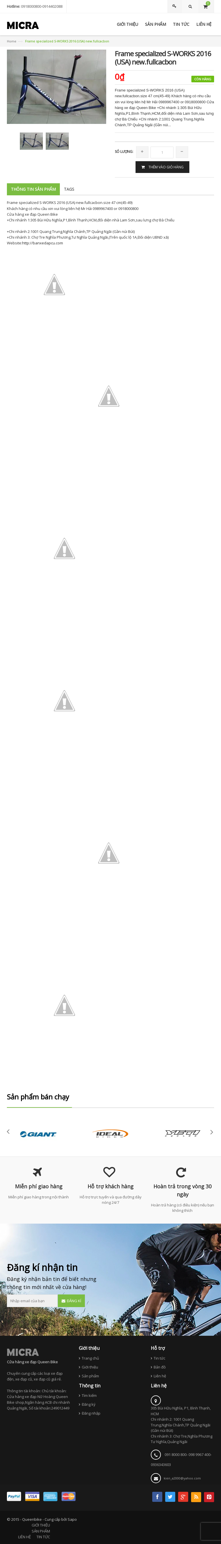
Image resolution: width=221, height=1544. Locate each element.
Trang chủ (90, 1358)
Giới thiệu (90, 1367)
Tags (69, 189)
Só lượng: (124, 151)
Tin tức (159, 1358)
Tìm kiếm (89, 1395)
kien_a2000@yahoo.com (182, 1478)
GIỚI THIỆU (41, 1525)
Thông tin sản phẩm (33, 189)
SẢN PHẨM (41, 1531)
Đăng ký (89, 1404)
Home (11, 41)
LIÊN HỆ (24, 1536)
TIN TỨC (43, 1536)
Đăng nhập (91, 1413)
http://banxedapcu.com (42, 243)
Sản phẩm (90, 1375)
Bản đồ (160, 1367)
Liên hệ (160, 1375)
